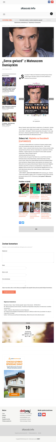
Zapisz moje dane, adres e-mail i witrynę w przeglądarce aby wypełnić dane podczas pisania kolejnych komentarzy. (27, 287)
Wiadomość (4, 250)
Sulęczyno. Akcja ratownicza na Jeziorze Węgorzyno (18, 309)
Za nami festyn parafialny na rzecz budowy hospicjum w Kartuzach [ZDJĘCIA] (35, 215)
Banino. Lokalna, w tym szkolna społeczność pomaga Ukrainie (23, 214)
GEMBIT (38, 438)
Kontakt (4, 416)
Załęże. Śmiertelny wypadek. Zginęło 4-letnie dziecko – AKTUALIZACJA (26, 304)
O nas (3, 413)
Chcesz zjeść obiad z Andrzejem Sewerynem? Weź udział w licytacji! (34, 196)
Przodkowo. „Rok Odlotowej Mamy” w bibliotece (8, 124)
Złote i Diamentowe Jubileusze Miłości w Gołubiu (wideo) (9, 107)
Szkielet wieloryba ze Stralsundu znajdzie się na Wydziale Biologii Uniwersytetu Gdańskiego (46, 215)
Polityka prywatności (6, 420)
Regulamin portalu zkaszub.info (21, 432)
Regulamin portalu (6, 418)
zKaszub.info (28, 429)
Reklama (4, 414)
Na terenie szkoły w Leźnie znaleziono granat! (31, 20)
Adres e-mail (5, 271)
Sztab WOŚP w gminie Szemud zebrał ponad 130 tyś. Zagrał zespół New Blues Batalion (9, 89)
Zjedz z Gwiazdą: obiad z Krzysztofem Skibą (23, 195)
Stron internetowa (6, 278)
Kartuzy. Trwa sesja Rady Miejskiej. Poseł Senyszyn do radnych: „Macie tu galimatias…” (46, 197)
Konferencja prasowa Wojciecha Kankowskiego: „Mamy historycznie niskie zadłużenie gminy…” (26, 314)
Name (3, 264)
